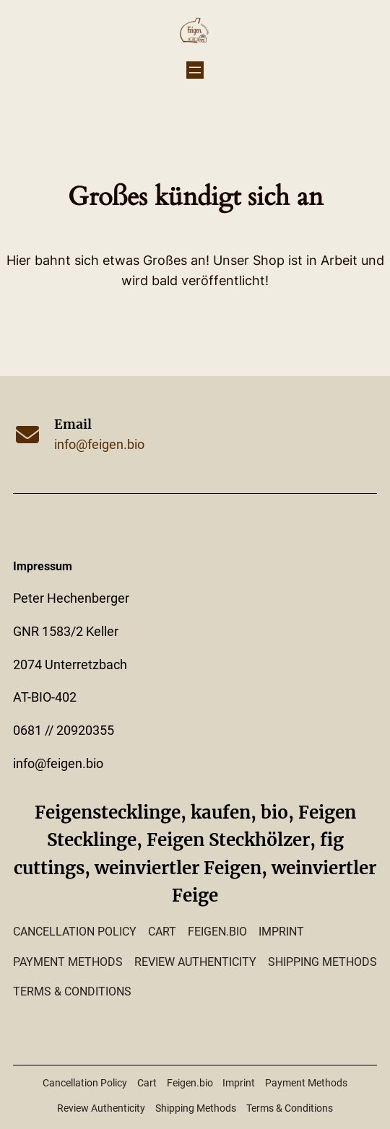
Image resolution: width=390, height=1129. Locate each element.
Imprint (281, 931)
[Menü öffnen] (195, 70)
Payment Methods (68, 962)
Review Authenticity (195, 962)
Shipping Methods (322, 962)
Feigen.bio (217, 931)
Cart (162, 931)
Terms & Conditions (72, 991)
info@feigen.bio (99, 444)
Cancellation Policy (74, 931)
